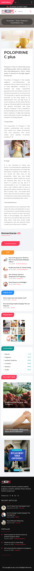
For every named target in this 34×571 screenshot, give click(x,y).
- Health (12, 307)
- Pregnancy (19, 278)
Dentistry (18, 366)
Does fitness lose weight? (18, 282)
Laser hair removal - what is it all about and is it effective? (16, 431)
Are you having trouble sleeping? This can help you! (16, 305)
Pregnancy (18, 357)
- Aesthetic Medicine (21, 263)
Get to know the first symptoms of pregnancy (17, 275)
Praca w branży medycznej (15, 521)
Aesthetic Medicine (18, 360)
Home (17, 20)
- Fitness (18, 284)
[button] (31, 1)
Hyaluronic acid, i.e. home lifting (20, 267)
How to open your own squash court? (15, 298)
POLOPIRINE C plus (17, 23)
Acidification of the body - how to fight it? (16, 403)
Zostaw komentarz (11, 243)
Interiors (18, 354)
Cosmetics (18, 363)
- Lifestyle (13, 300)
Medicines (24, 20)
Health (18, 369)
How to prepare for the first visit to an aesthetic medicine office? (19, 260)
